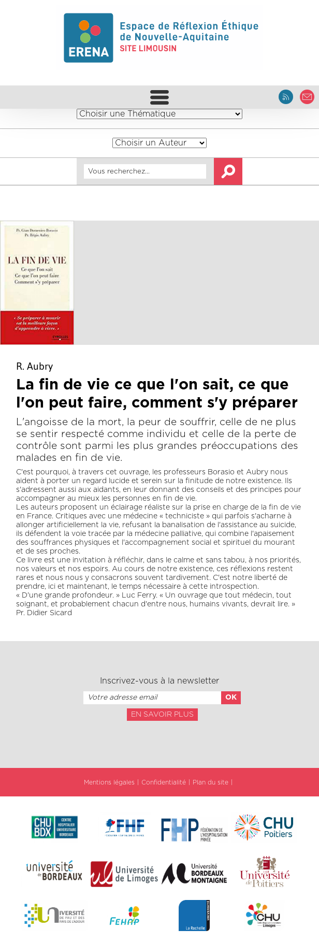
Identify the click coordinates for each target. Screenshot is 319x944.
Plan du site (210, 782)
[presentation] (159, 743)
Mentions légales (109, 782)
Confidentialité (163, 782)
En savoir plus (162, 714)
